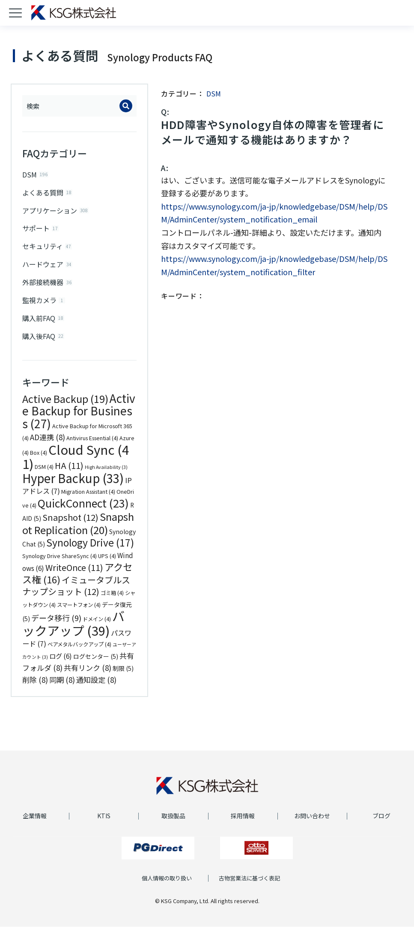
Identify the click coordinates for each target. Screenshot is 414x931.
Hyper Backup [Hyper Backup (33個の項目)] (73, 482)
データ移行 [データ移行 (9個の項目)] (56, 622)
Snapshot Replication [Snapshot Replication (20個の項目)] (78, 528)
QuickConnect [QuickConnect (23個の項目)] (83, 507)
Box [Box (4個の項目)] (38, 457)
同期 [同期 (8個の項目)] (62, 684)
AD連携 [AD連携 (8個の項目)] (47, 441)
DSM (213, 93)
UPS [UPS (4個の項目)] (107, 560)
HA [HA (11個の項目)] (69, 470)
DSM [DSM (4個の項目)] (44, 471)
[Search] (125, 105)
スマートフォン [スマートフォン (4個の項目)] (79, 609)
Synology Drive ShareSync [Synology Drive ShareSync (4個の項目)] (59, 560)
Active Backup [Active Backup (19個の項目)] (65, 403)
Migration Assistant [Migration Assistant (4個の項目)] (88, 496)
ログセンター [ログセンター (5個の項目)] (95, 660)
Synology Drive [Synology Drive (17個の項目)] (90, 547)
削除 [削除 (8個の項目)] (35, 684)
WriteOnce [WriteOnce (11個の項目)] (74, 572)
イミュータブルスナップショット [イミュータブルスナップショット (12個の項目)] (76, 590)
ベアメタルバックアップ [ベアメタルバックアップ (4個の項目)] (79, 649)
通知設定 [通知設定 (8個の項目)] (96, 684)
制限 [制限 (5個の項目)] (123, 673)
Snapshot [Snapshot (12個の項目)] (70, 522)
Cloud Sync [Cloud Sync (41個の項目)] (75, 460)
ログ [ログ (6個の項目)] (60, 660)
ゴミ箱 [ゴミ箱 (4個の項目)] (112, 597)
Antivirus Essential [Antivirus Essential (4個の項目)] (92, 443)
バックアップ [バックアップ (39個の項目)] (73, 627)
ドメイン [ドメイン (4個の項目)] (97, 624)
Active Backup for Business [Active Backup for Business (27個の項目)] (78, 415)
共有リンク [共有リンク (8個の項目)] (87, 672)
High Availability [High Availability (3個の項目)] (106, 472)
